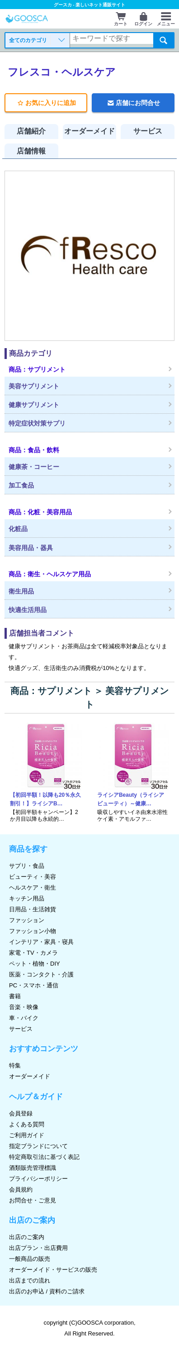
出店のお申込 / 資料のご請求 (47, 1291)
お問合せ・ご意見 (32, 1200)
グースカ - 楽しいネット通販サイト (90, 4)
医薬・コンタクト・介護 (41, 974)
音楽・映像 (23, 1007)
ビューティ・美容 (32, 876)
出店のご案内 (26, 1237)
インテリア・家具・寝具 (41, 941)
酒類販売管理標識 (32, 1167)
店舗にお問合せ (133, 102)
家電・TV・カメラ (33, 952)
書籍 (15, 996)
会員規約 (21, 1189)
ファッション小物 (32, 931)
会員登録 (21, 1113)
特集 (15, 1065)
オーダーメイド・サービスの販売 (53, 1269)
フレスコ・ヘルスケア (62, 72)
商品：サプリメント (51, 691)
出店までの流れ (29, 1280)
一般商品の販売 (29, 1258)
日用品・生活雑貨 (32, 909)
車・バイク (23, 1018)
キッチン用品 (26, 898)
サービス (147, 131)
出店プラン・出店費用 (38, 1247)
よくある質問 (26, 1124)
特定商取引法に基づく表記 (44, 1157)
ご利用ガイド (26, 1135)
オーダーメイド (89, 131)
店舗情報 (31, 151)
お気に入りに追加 (45, 102)
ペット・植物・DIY (34, 963)
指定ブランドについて (38, 1146)
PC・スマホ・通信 (33, 985)
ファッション (26, 920)
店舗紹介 (31, 131)
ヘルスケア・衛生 (32, 887)
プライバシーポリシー (38, 1178)
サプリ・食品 (26, 865)
